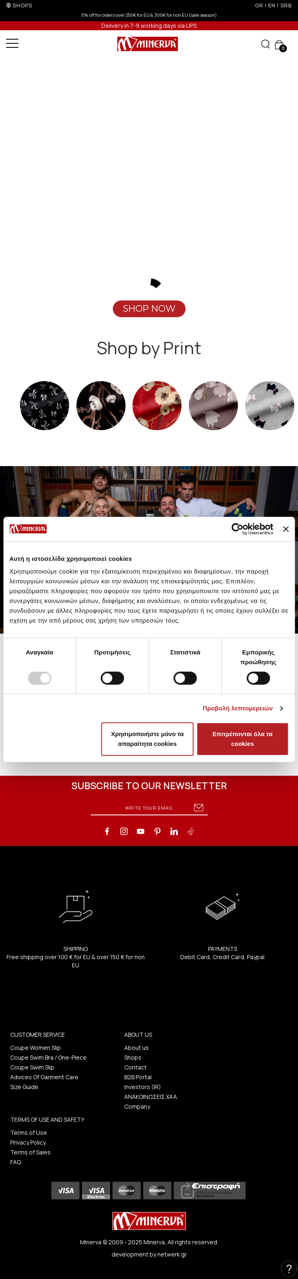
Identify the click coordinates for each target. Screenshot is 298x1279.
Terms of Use (28, 1132)
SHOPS (22, 5)
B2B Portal (138, 1077)
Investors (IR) (142, 1087)
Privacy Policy (28, 1142)
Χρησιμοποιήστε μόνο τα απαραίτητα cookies (147, 738)
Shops (132, 1057)
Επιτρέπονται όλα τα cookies (243, 738)
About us (136, 1047)
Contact (135, 1067)
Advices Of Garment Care (44, 1077)
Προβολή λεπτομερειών (238, 708)
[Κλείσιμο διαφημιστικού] (286, 529)
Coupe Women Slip (35, 1047)
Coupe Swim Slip (32, 1067)
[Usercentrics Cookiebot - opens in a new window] (237, 529)
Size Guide (24, 1087)
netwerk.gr (172, 1254)
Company (137, 1106)
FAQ (15, 1162)
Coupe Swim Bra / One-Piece (48, 1057)
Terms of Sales (30, 1152)
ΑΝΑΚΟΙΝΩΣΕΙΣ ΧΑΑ (150, 1096)
